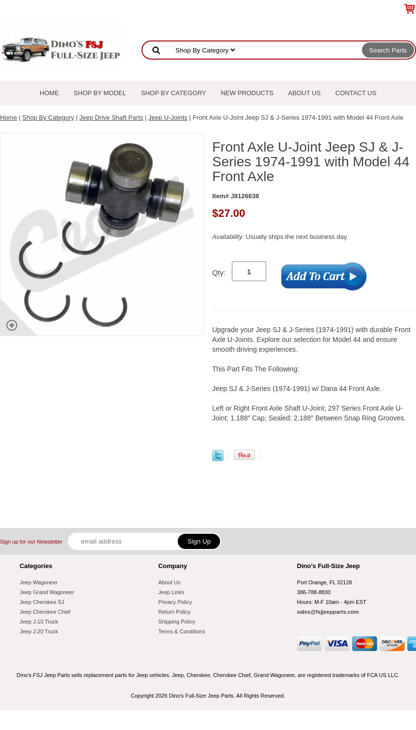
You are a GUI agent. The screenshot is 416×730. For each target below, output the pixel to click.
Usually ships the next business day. (280, 236)
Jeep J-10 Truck (39, 622)
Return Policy (174, 612)
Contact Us (355, 93)
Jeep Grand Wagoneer (47, 592)
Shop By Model (100, 93)
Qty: (219, 272)
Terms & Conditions (181, 631)
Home (49, 93)
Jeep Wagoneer (38, 582)
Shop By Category (173, 93)
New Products (247, 93)
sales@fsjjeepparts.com (328, 612)
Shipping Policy (176, 622)
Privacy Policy (175, 602)
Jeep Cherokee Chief (45, 612)
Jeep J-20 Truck (39, 631)
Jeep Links (171, 592)
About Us (304, 93)
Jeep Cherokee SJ (42, 602)
